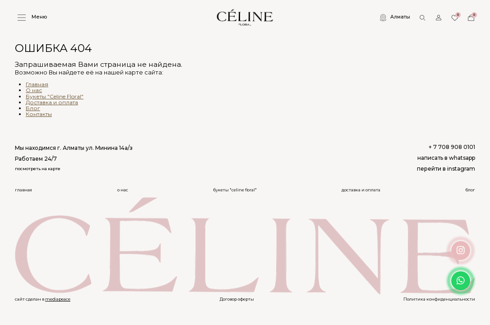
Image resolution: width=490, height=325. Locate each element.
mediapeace (57, 299)
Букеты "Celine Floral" (54, 96)
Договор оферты (237, 299)
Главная (37, 84)
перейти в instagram (446, 169)
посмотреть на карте (37, 169)
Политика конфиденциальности (439, 299)
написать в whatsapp (446, 158)
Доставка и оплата (52, 102)
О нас (34, 90)
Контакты (39, 114)
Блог (33, 108)
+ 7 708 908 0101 (452, 147)
